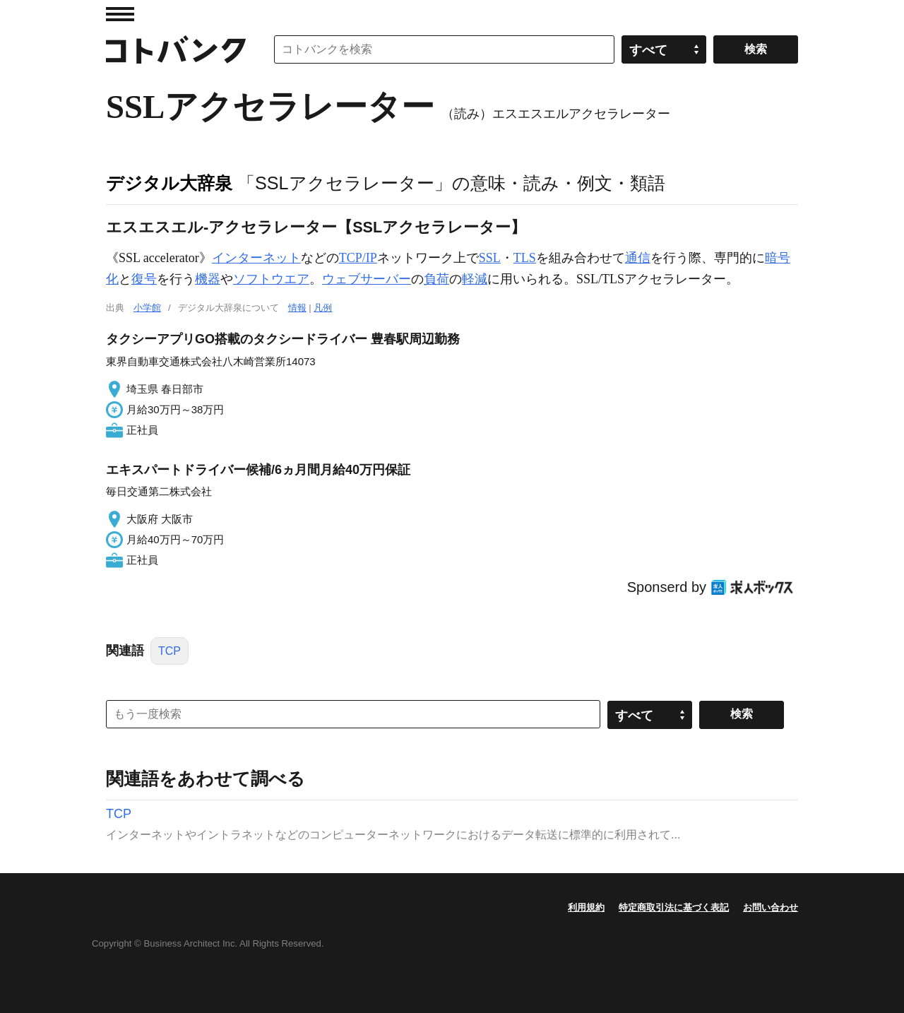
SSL (490, 258)
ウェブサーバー (366, 279)
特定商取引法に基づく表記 (674, 907)
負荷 (436, 279)
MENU (120, 14)
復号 (144, 279)
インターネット (256, 258)
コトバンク (176, 49)
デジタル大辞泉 (169, 183)
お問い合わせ (770, 907)
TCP (169, 651)
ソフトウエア (271, 279)
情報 (297, 307)
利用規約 (586, 907)
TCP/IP (358, 258)
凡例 (323, 307)
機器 (207, 279)
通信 (637, 258)
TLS (524, 258)
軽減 (474, 279)
